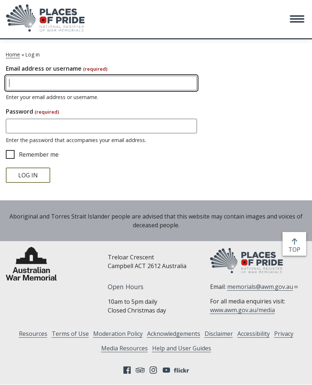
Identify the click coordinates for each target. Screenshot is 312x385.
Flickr (182, 370)
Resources (33, 334)
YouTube (166, 370)
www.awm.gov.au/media (242, 310)
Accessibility (253, 334)
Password (32, 111)
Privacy (283, 334)
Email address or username (56, 68)
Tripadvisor (140, 370)
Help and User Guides (181, 348)
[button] (297, 19)
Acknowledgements (173, 334)
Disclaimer (219, 334)
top (295, 249)
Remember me (39, 154)
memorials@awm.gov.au (262, 287)
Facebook (127, 370)
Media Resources (124, 348)
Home (13, 54)
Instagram (153, 370)
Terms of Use (70, 334)
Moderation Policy (118, 334)
